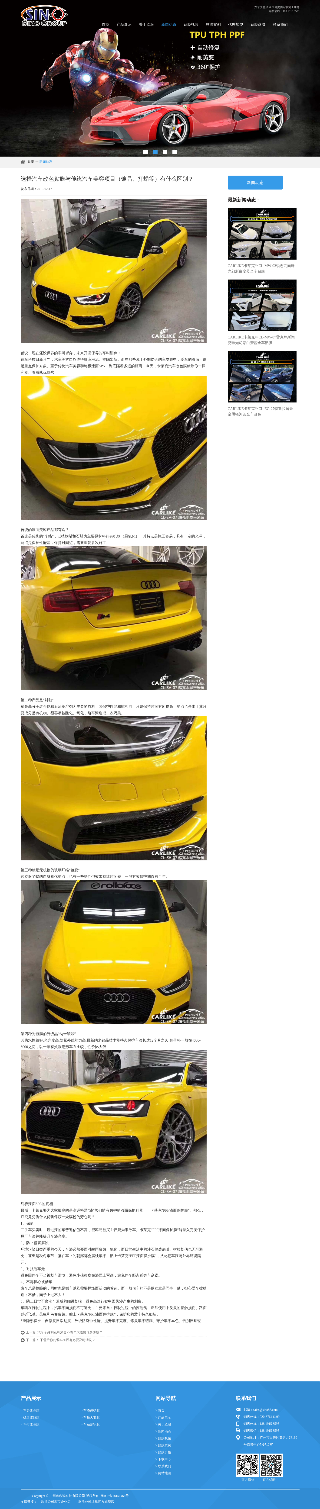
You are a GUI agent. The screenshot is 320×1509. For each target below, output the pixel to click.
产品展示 (124, 24)
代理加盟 (235, 24)
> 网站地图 (163, 1473)
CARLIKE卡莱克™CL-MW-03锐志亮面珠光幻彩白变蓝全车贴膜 (261, 268)
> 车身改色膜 (30, 1410)
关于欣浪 (146, 24)
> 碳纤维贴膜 (30, 1417)
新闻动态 (168, 24)
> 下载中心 (163, 1459)
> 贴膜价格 (163, 1452)
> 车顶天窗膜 (90, 1417)
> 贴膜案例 (163, 1445)
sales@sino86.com (265, 1410)
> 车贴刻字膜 (90, 1424)
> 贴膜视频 (163, 1438)
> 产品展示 (163, 1417)
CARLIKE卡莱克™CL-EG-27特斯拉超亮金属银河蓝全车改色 (260, 411)
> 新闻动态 (163, 1431)
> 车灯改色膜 (30, 1424)
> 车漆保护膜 (90, 1410)
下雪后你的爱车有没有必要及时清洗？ (67, 1340)
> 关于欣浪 (163, 1424)
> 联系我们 (163, 1466)
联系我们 (280, 24)
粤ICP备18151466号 (115, 1496)
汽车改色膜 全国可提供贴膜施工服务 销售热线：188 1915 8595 (277, 9)
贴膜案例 (213, 24)
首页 (105, 24)
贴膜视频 (191, 24)
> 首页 (160, 1410)
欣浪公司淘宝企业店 (55, 1501)
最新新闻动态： (244, 199)
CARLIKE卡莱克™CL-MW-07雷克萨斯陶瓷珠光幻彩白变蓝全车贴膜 (261, 340)
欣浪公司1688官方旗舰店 (96, 1501)
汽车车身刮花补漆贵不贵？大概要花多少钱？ (69, 1332)
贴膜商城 (258, 24)
